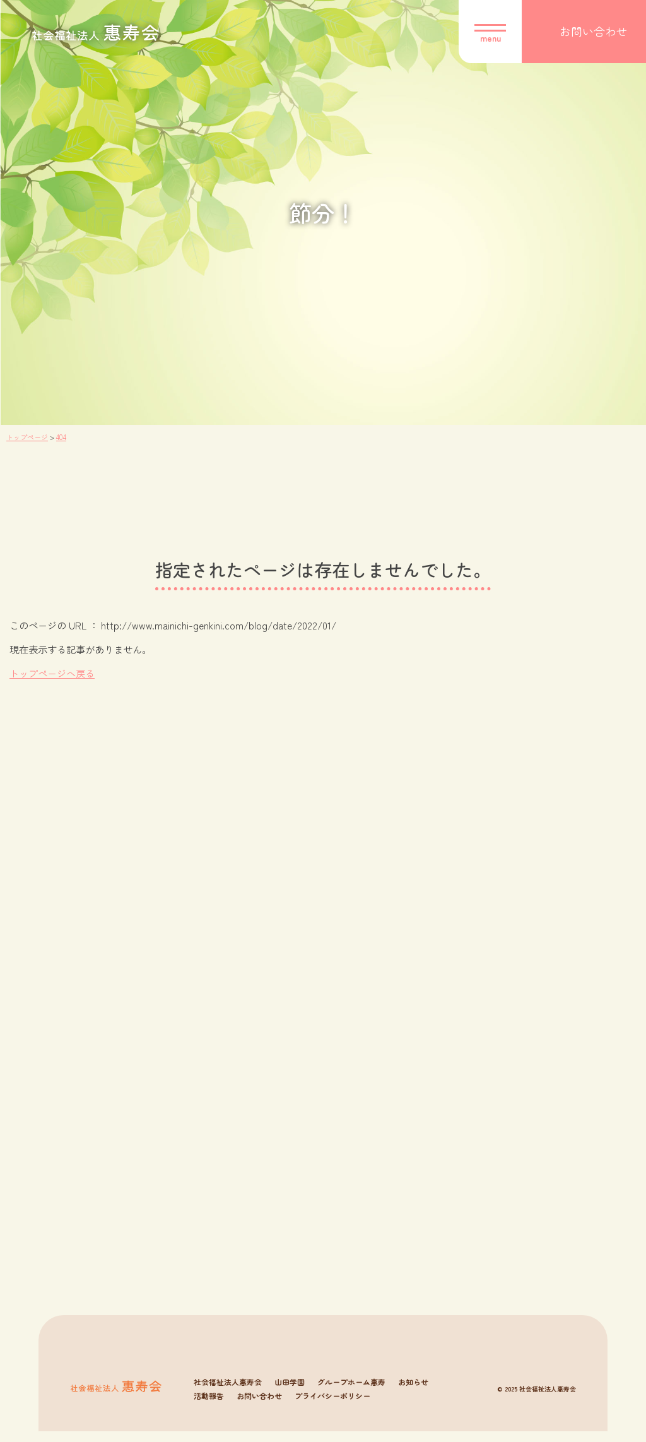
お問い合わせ (259, 1406)
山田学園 (289, 1393)
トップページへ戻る (52, 673)
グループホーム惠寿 (351, 1393)
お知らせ (413, 1393)
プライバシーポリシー (332, 1406)
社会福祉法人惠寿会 (228, 1393)
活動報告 (209, 1406)
